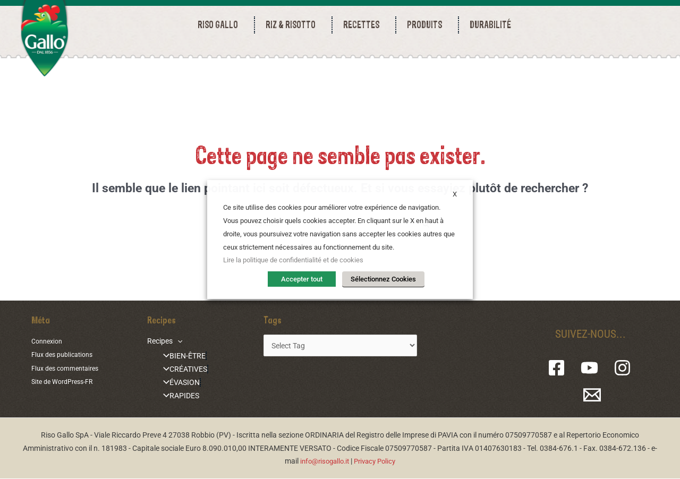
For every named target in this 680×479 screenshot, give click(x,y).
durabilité (490, 24)
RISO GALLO (220, 24)
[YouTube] (592, 368)
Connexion (48, 342)
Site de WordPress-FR (66, 381)
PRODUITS (427, 24)
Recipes (160, 342)
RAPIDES (173, 396)
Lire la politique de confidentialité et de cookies (293, 262)
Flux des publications (65, 355)
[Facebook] (563, 368)
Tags (265, 320)
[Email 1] (593, 395)
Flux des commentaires (69, 368)
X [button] (455, 196)
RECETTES (364, 24)
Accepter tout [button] (305, 279)
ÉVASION (174, 383)
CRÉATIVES (177, 370)
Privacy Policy (377, 461)
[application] (173, 342)
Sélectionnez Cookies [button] (383, 279)
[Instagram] (620, 368)
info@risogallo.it (322, 461)
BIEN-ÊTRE (177, 357)
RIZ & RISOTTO (293, 24)
